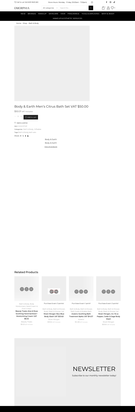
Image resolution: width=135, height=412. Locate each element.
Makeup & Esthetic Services (67, 18)
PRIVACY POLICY (98, 355)
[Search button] (91, 8)
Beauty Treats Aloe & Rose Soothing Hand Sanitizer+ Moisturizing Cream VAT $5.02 (27, 227)
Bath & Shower (59, 220)
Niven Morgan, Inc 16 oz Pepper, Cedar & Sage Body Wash (108, 228)
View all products (98, 34)
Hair (63, 14)
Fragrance (73, 14)
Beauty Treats (26, 234)
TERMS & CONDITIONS (75, 355)
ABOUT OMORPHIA (36, 355)
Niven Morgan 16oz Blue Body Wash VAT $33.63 (54, 226)
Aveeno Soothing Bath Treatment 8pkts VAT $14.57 (81, 228)
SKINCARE (53, 14)
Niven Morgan (54, 231)
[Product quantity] (51, 45)
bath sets (65, 60)
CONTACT (55, 355)
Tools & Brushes (90, 14)
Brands (32, 14)
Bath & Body (108, 14)
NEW (23, 14)
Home (18, 23)
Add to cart (64, 45)
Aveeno (81, 234)
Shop (25, 23)
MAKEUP (42, 14)
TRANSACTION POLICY (67, 360)
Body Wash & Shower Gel (54, 223)
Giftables (71, 57)
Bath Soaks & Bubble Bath (81, 223)
